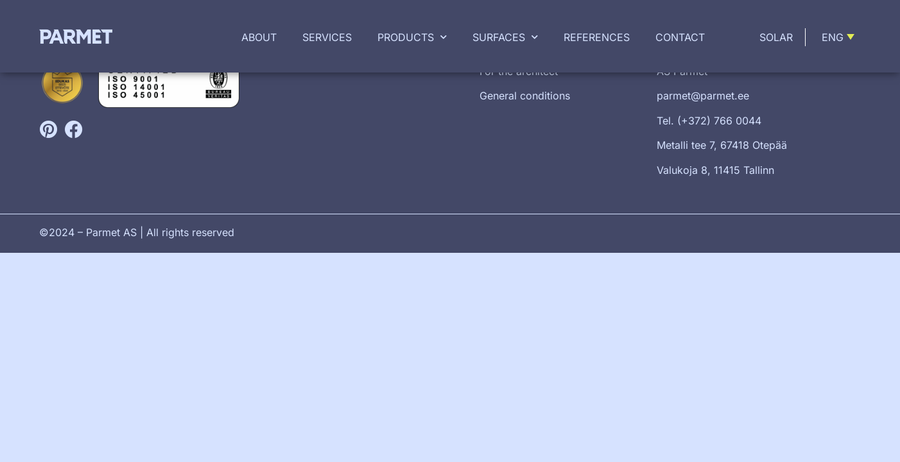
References (597, 37)
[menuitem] (840, 36)
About (259, 37)
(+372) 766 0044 (719, 120)
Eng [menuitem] (833, 37)
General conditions (525, 95)
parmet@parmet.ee (703, 95)
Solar (776, 37)
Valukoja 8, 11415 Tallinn (715, 170)
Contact (680, 37)
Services (327, 37)
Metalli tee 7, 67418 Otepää (722, 145)
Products (412, 37)
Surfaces (505, 37)
